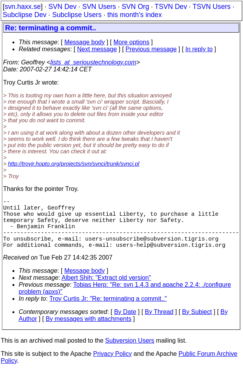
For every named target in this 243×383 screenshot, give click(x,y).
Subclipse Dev (24, 15)
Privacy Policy (112, 366)
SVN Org (135, 6)
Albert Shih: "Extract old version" (106, 290)
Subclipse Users (76, 15)
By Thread (159, 324)
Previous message (151, 49)
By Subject (197, 324)
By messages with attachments (88, 331)
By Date (125, 324)
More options (132, 42)
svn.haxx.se (23, 6)
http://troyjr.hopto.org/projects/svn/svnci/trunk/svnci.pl (73, 164)
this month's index (134, 15)
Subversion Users (129, 353)
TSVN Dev (171, 6)
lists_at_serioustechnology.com (93, 62)
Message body (84, 42)
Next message (97, 49)
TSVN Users (211, 6)
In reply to (199, 49)
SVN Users (99, 6)
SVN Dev (62, 6)
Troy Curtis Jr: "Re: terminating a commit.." (108, 311)
